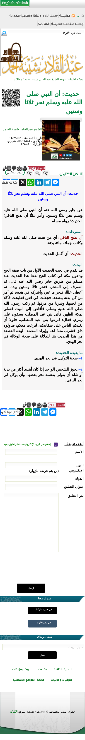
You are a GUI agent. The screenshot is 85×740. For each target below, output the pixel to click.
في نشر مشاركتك (43, 609)
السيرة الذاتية (63, 669)
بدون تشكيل (15, 172)
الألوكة (14, 711)
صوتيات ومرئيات (61, 679)
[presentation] (49, 570)
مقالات (42, 669)
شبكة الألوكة (75, 79)
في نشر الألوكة (43, 622)
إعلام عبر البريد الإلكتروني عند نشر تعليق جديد (27, 444)
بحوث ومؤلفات (22, 669)
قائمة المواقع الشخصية (28, 679)
